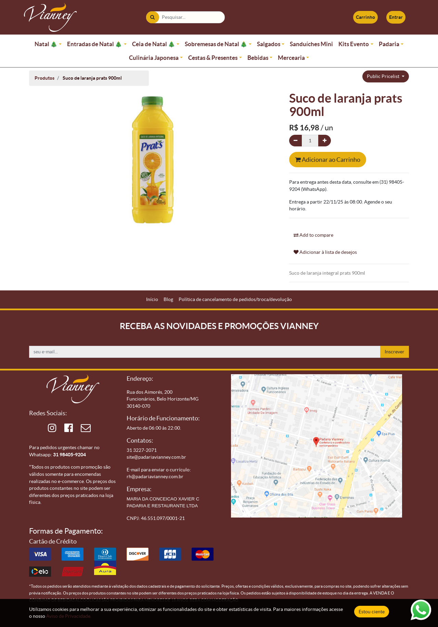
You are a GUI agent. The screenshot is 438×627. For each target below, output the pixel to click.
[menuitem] (152, 299)
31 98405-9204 (69, 454)
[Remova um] (295, 141)
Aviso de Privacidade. (68, 616)
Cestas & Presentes (212, 57)
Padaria (389, 44)
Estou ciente (372, 611)
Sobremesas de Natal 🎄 (216, 44)
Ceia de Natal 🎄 (153, 44)
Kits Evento (353, 44)
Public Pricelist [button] (383, 76)
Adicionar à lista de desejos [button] (325, 252)
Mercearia (291, 57)
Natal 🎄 (46, 44)
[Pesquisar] (152, 17)
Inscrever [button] (394, 351)
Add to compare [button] (313, 235)
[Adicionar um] (324, 141)
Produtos (44, 78)
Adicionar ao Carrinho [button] (327, 159)
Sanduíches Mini (311, 44)
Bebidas (257, 57)
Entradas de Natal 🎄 (94, 44)
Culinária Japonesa (154, 57)
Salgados (268, 44)
